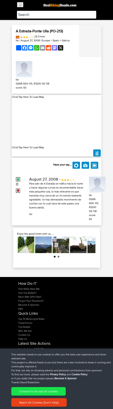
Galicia (66, 40)
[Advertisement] (56, 122)
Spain (56, 40)
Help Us (22, 339)
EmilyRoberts (25, 369)
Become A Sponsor (28, 305)
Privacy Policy (62, 396)
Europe (46, 40)
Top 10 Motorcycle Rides (31, 319)
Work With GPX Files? (29, 297)
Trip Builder (24, 327)
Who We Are (25, 331)
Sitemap (49, 396)
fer (17, 40)
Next (90, 244)
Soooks (22, 349)
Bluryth (22, 365)
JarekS (22, 353)
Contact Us (24, 335)
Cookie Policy (79, 396)
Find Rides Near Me (28, 289)
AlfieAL (22, 361)
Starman (23, 357)
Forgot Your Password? (31, 301)
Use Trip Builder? (27, 293)
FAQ (20, 309)
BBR (37, 349)
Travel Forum (25, 323)
